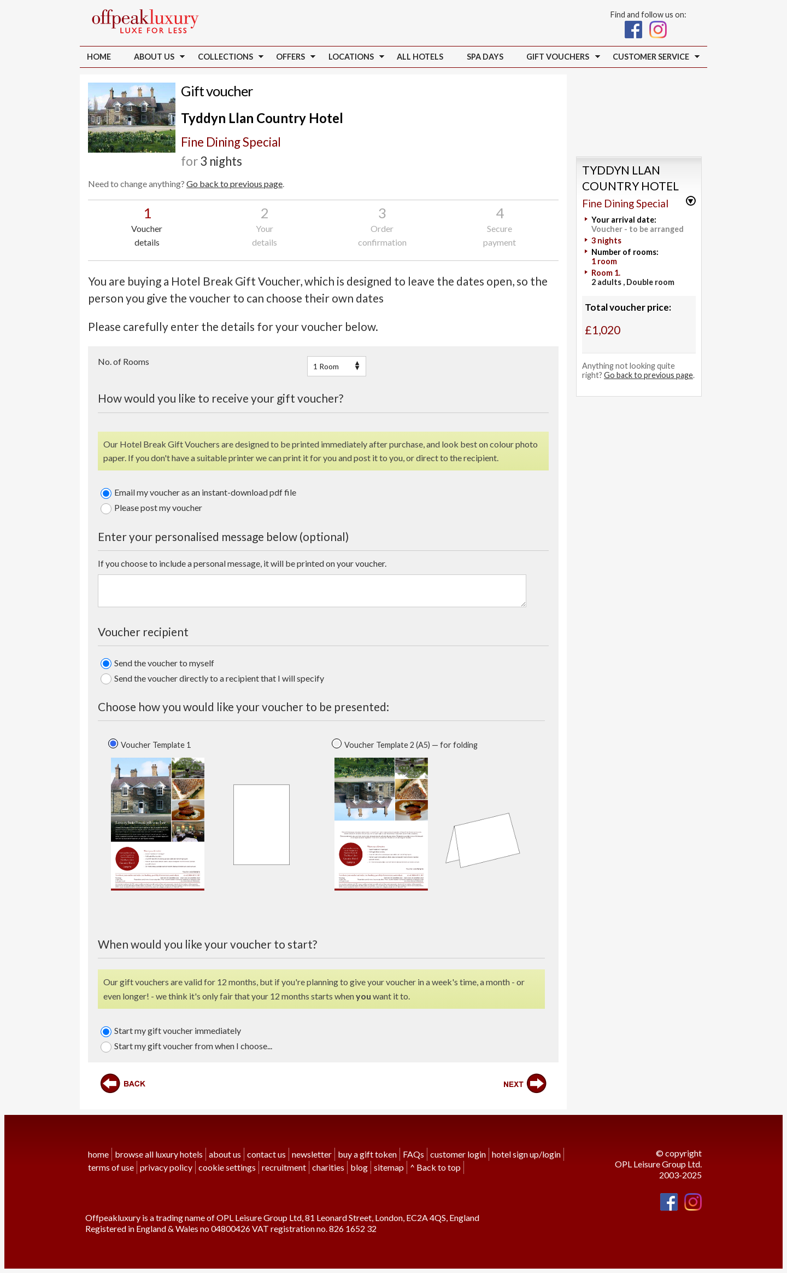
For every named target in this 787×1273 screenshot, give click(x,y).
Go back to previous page (234, 183)
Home (99, 56)
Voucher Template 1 (156, 743)
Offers (293, 57)
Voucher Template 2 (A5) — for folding (411, 743)
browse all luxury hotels (159, 1153)
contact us (266, 1153)
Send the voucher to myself (157, 662)
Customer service (653, 57)
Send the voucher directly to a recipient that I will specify (212, 678)
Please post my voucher (151, 507)
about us (225, 1153)
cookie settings (227, 1166)
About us (157, 57)
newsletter (312, 1153)
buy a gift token (367, 1153)
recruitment (284, 1166)
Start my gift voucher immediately (171, 1030)
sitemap (389, 1166)
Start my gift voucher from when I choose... (186, 1045)
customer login (458, 1153)
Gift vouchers (560, 57)
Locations (353, 57)
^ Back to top (435, 1166)
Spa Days (485, 56)
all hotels (420, 56)
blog (359, 1166)
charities (328, 1166)
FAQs (413, 1153)
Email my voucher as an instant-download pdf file (198, 492)
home (98, 1153)
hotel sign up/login (526, 1153)
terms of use (111, 1166)
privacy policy (166, 1166)
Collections (227, 57)
